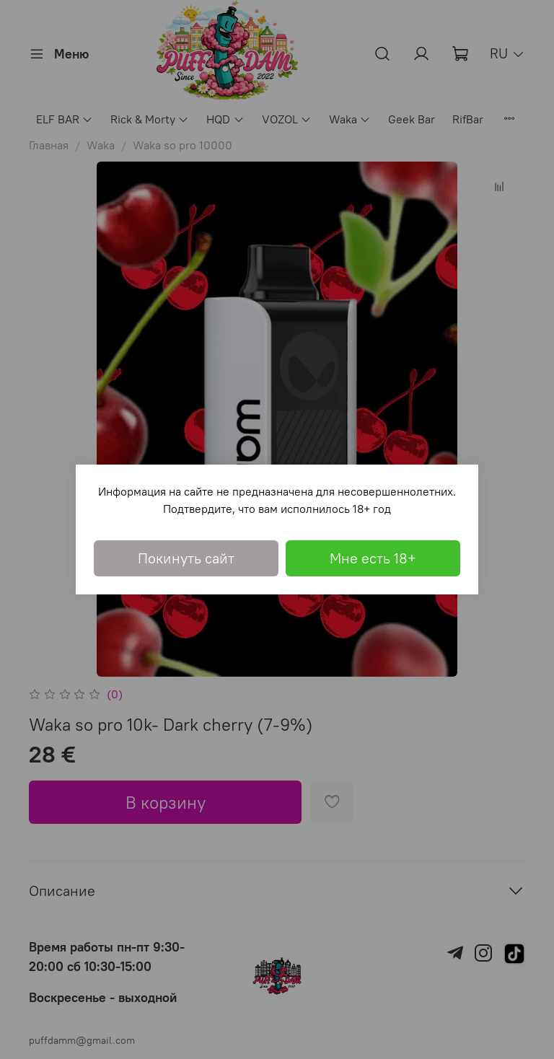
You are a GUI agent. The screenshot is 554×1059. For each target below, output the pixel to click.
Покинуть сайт (186, 558)
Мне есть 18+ (373, 558)
